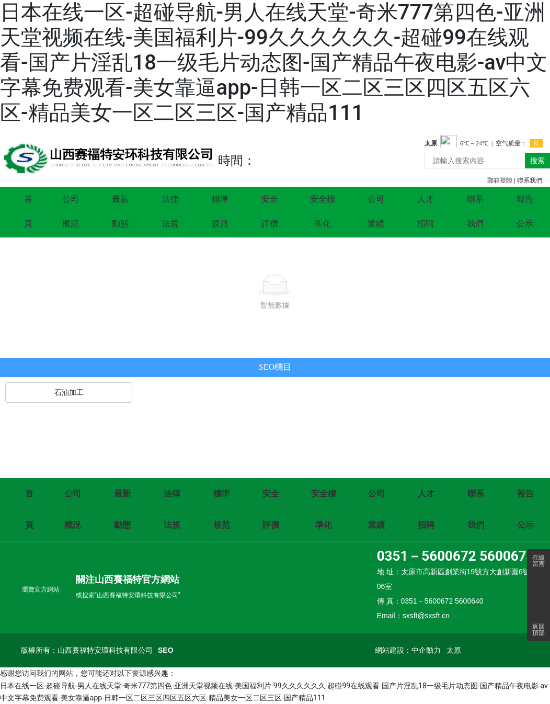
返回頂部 (538, 629)
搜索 (537, 160)
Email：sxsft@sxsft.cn (413, 615)
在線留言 (538, 560)
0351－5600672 (426, 556)
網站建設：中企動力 (408, 650)
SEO (166, 650)
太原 (453, 650)
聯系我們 (529, 180)
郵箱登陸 (499, 180)
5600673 (506, 556)
